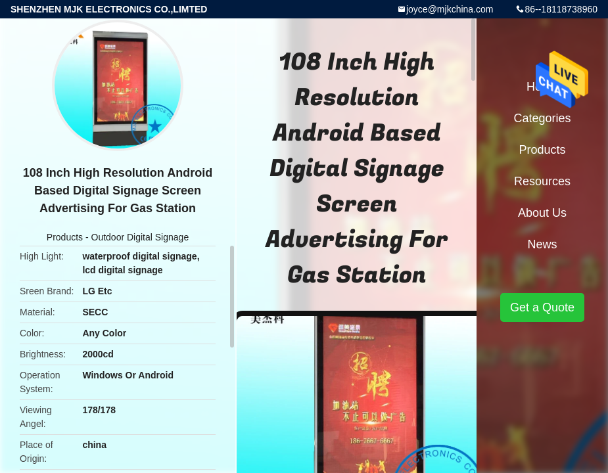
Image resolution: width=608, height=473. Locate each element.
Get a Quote (542, 307)
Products (65, 237)
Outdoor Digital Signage (140, 237)
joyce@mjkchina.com (449, 9)
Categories (542, 118)
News (542, 244)
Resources (542, 181)
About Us (542, 212)
